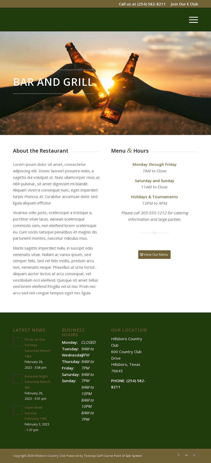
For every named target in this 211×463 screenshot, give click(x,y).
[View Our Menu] (154, 254)
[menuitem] (183, 4)
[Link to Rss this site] (194, 455)
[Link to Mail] (186, 455)
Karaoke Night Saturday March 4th (37, 382)
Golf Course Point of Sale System (119, 456)
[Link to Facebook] (179, 455)
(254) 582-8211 (151, 3)
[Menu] (191, 19)
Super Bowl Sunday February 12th (36, 413)
